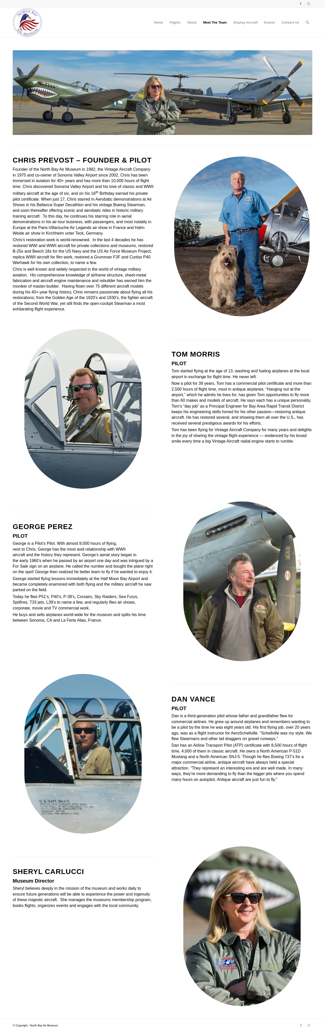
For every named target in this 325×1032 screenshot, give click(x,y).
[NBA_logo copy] (27, 22)
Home (158, 22)
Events (269, 22)
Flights (175, 22)
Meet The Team (215, 22)
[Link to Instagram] (308, 4)
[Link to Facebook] (300, 4)
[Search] (307, 22)
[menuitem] (307, 22)
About (192, 22)
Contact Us (290, 22)
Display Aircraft (245, 22)
